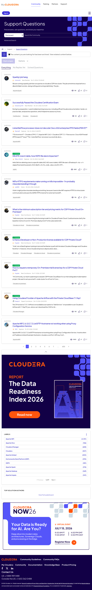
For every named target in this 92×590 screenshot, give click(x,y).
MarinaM (17, 131)
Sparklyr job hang (20, 77)
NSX (16, 329)
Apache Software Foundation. (42, 585)
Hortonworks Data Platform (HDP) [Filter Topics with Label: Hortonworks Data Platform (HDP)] (17, 459)
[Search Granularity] (13, 35)
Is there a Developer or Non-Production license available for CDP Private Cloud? (47, 240)
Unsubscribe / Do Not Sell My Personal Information (60, 583)
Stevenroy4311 (19, 105)
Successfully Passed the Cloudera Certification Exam (35, 102)
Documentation (35, 565)
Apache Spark (17, 90)
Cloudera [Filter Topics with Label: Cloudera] (9, 451)
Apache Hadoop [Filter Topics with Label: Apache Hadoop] (11, 471)
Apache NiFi (16, 141)
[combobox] (55, 35)
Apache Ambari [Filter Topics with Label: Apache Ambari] (11, 455)
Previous (40, 480)
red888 (17, 187)
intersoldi (17, 80)
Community (35, 4)
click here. (69, 585)
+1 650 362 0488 (24, 578)
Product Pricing (69, 565)
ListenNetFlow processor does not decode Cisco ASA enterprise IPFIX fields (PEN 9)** (50, 128)
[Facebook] (2, 568)
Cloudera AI (34, 116)
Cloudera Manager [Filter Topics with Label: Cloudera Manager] (12, 447)
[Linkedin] (12, 568)
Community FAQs (51, 559)
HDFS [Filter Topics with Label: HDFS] (8, 463)
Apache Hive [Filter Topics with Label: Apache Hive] (10, 443)
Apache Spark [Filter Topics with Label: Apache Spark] (11, 467)
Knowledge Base (52, 565)
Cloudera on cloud (18, 225)
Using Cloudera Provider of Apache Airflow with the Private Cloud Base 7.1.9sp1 (47, 298)
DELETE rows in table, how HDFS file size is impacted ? (36, 156)
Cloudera (25, 116)
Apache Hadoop (86, 583)
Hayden (17, 215)
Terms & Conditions (27, 583)
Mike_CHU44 (19, 159)
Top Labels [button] (85, 432)
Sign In (6, 13)
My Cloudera (7, 565)
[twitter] (7, 568)
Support (64, 4)
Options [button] (21, 61)
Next (53, 480)
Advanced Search (10, 40)
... (58, 346)
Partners (55, 4)
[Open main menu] (89, 13)
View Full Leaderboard (46, 495)
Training (46, 4)
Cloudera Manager (26, 253)
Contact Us (7, 572)
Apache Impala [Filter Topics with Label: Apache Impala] (11, 475)
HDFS (14, 169)
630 (63, 346)
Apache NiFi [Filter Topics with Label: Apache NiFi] (10, 439)
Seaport (17, 301)
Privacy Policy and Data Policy (39, 583)
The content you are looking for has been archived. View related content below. (40, 54)
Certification (16, 116)
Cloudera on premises (32, 225)
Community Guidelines (30, 559)
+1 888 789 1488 (12, 576)
